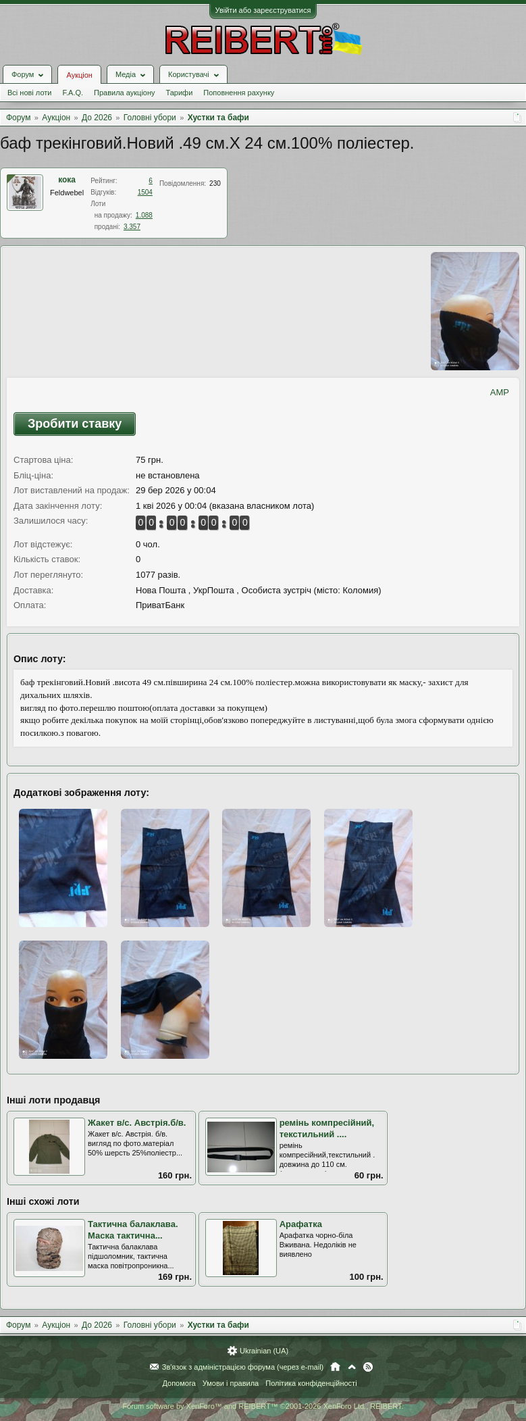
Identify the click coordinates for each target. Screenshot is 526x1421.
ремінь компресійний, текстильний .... (327, 1128)
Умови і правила (231, 1383)
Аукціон (79, 75)
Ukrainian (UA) (264, 1351)
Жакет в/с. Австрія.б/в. (137, 1123)
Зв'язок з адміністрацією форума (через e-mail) (243, 1367)
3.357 (132, 226)
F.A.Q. (72, 93)
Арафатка (301, 1224)
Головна (335, 1367)
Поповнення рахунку (238, 93)
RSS (368, 1367)
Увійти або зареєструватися (263, 10)
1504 (145, 192)
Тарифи (179, 93)
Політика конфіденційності (311, 1383)
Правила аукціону (124, 93)
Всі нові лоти (29, 93)
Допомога (178, 1383)
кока (67, 179)
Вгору (352, 1367)
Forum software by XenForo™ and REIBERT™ (262, 1406)
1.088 (144, 215)
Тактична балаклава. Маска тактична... (133, 1230)
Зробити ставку (75, 423)
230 (215, 183)
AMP (499, 392)
